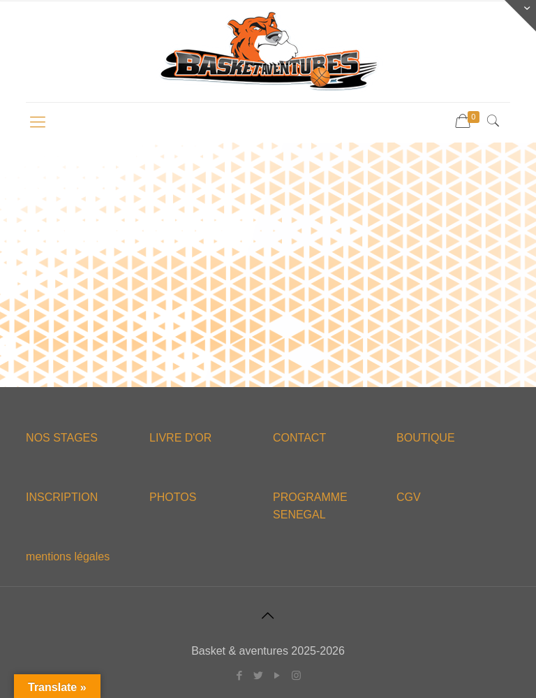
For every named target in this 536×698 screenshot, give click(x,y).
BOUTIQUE (425, 438)
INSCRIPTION (62, 497)
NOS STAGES (62, 438)
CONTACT (299, 438)
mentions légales (68, 556)
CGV (408, 497)
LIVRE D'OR (180, 438)
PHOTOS (172, 497)
